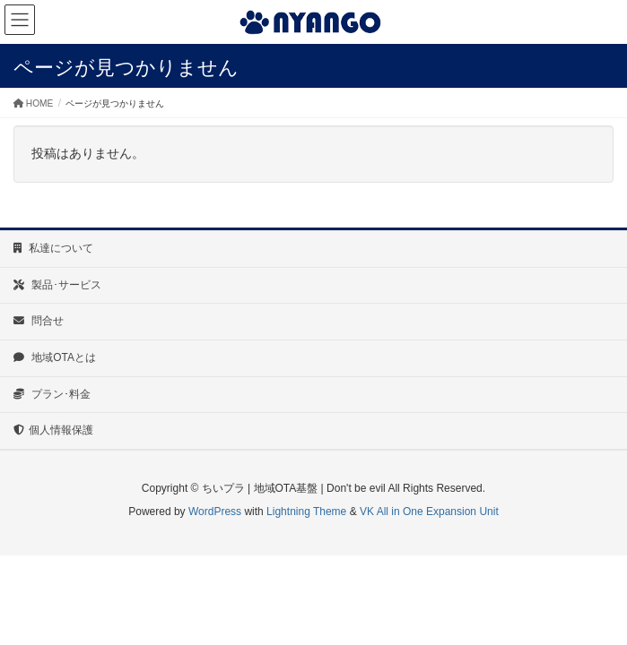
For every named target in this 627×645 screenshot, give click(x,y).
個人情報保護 (53, 430)
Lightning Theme (306, 511)
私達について (53, 248)
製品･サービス (57, 285)
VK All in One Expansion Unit (429, 511)
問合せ (38, 320)
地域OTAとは (54, 357)
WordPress (214, 511)
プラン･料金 (52, 394)
